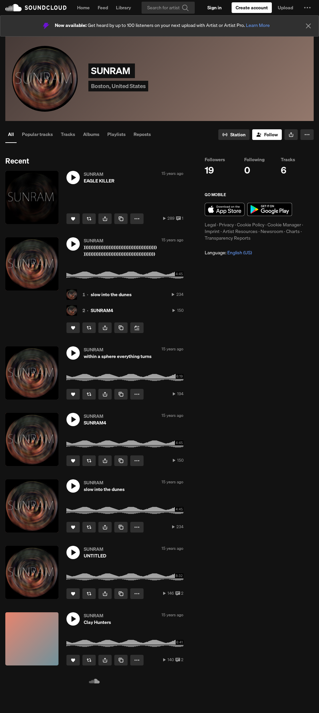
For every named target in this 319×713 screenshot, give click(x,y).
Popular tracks (37, 134)
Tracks (68, 134)
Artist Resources (240, 231)
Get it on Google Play (269, 209)
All (11, 134)
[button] (307, 7)
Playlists (116, 134)
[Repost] (89, 218)
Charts (293, 231)
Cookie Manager (284, 224)
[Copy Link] (121, 218)
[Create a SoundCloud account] (252, 7)
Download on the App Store (225, 209)
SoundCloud (35, 7)
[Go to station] (234, 134)
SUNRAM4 (102, 310)
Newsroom (272, 231)
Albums (91, 134)
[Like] (73, 218)
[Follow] (267, 134)
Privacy (226, 224)
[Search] (168, 8)
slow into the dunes (111, 294)
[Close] (308, 26)
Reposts (142, 134)
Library (123, 7)
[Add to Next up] (137, 327)
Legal (210, 224)
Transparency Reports (228, 238)
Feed (103, 7)
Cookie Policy (251, 224)
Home (83, 7)
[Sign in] (214, 7)
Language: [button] (228, 252)
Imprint (212, 231)
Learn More (258, 25)
